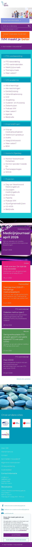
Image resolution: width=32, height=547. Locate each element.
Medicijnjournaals (12, 67)
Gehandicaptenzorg (13, 94)
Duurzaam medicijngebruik (12, 191)
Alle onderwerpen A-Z (9, 29)
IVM (7, 3)
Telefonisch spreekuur (14, 135)
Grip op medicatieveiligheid (13, 130)
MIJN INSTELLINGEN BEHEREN (16, 540)
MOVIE (7, 172)
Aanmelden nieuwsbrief (11, 46)
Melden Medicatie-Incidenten (15, 35)
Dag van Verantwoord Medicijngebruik (14, 185)
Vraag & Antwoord (12, 140)
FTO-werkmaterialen (13, 64)
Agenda (8, 114)
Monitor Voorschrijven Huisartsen (14, 160)
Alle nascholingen (12, 88)
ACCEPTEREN (16, 535)
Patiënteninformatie (12, 20)
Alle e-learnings (11, 85)
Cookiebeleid (6, 470)
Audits (7, 137)
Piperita (8, 198)
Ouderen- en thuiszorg (14, 103)
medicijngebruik (8, 513)
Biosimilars (9, 195)
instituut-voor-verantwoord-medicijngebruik (17, 509)
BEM (7, 146)
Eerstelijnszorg (11, 91)
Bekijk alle (9, 117)
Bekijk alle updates (23, 379)
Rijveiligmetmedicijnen (15, 203)
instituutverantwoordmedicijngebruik (15, 505)
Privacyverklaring (8, 466)
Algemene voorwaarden (10, 463)
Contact (4, 455)
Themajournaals (11, 70)
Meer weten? (10, 73)
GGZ (6, 97)
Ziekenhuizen (10, 105)
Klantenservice (7, 452)
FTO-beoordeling (12, 61)
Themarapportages (12, 169)
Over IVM (4, 448)
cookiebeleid (22, 530)
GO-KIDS (8, 206)
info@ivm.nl (4, 477)
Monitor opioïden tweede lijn (15, 165)
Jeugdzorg (9, 100)
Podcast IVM (10, 108)
